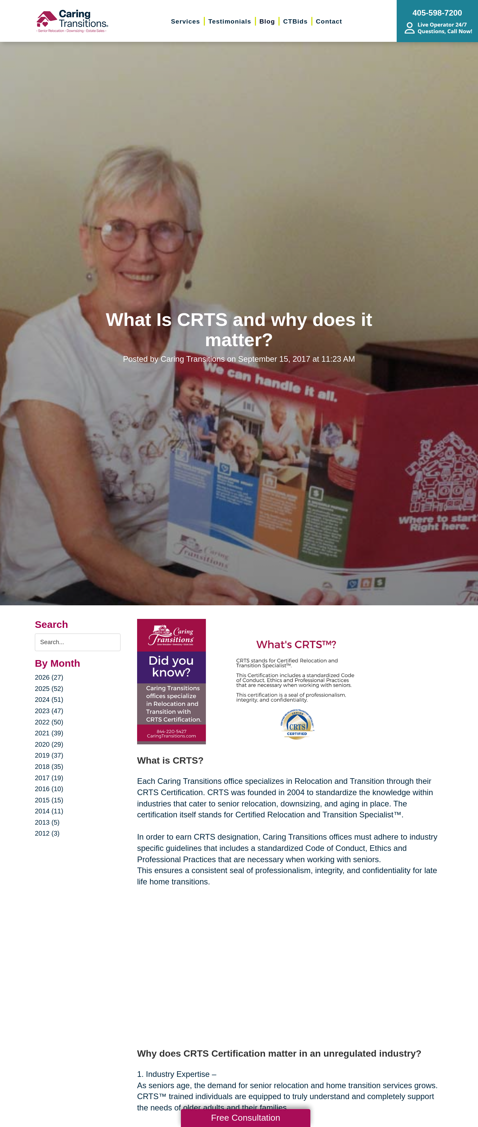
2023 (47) (49, 710)
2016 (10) (49, 788)
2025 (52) (49, 688)
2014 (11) (49, 811)
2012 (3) (47, 833)
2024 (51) (49, 699)
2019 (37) (49, 755)
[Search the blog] (77, 642)
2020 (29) (49, 744)
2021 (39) (49, 733)
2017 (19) (49, 778)
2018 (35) (49, 766)
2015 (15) (49, 800)
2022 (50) (49, 722)
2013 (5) (47, 822)
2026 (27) (49, 677)
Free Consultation (245, 1118)
